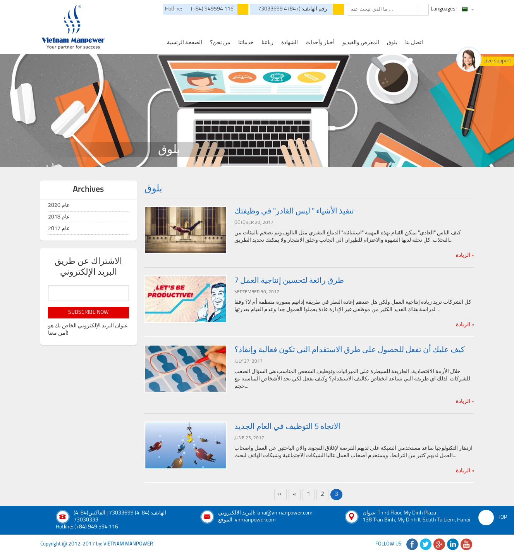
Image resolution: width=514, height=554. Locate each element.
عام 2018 (59, 217)
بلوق (392, 43)
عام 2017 (59, 229)
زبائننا (267, 43)
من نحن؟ (220, 43)
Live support (497, 61)
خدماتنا (246, 43)
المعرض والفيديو (360, 43)
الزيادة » (465, 255)
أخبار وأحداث (320, 43)
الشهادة (289, 43)
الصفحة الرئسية (184, 43)
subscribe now (88, 312)
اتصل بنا (414, 43)
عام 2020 (59, 205)
